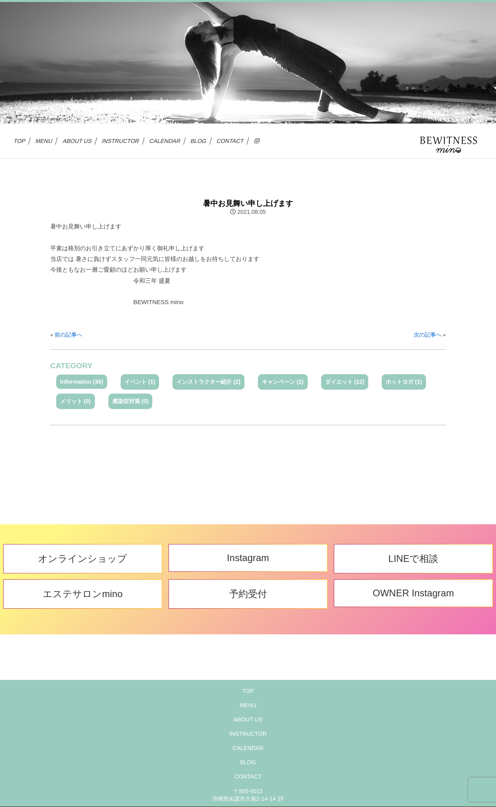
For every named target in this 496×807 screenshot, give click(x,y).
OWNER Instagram (413, 593)
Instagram (248, 557)
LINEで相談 (413, 558)
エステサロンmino (83, 593)
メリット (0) (75, 401)
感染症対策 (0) (130, 401)
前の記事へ (68, 335)
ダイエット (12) (345, 382)
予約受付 (248, 593)
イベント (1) (140, 382)
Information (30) (81, 382)
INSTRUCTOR (120, 141)
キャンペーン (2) (283, 382)
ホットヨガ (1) (404, 382)
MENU (44, 141)
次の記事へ (427, 335)
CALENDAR (165, 141)
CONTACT (230, 141)
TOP (20, 141)
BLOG (198, 141)
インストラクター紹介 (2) (208, 382)
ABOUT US (77, 141)
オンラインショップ (82, 558)
